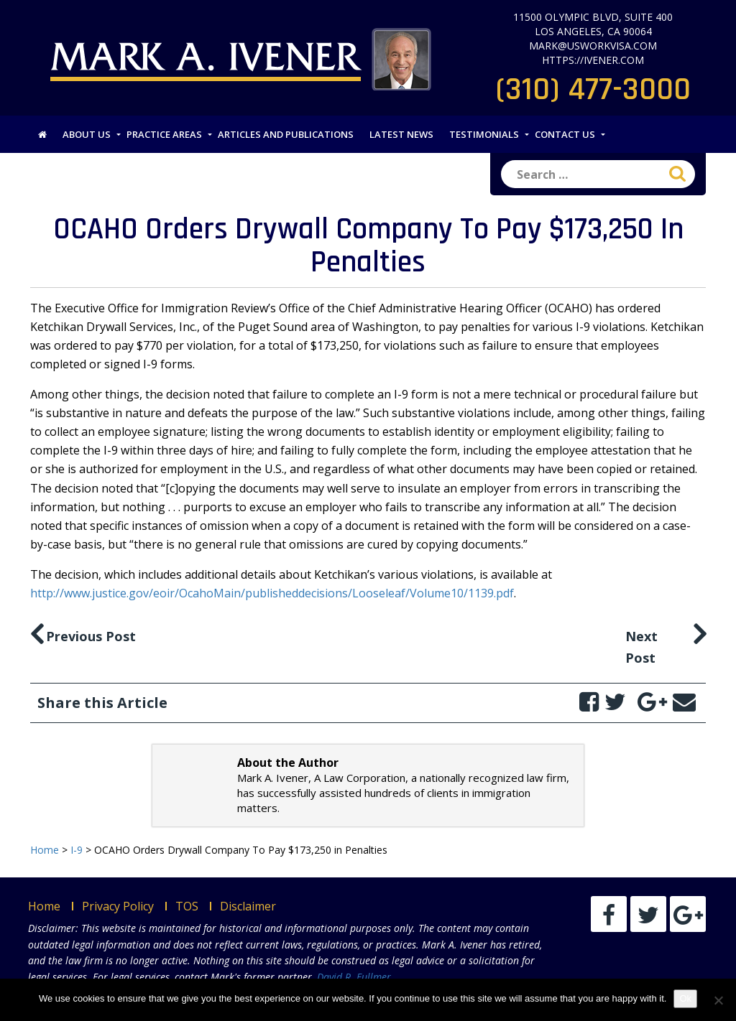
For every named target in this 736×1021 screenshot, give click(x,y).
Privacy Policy (118, 906)
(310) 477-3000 (593, 90)
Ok (685, 998)
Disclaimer (248, 906)
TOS (186, 906)
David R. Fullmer (354, 977)
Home (44, 906)
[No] (718, 1000)
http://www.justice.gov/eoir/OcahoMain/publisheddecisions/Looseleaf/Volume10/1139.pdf (272, 593)
